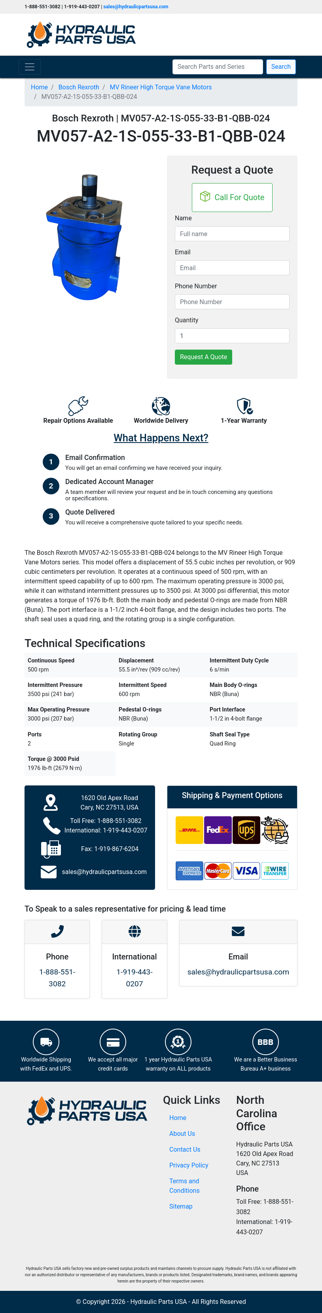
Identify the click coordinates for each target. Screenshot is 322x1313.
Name (183, 218)
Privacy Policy (188, 1165)
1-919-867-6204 (116, 849)
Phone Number (196, 286)
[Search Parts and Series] (217, 66)
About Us (182, 1133)
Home (177, 1118)
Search (281, 66)
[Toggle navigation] (30, 67)
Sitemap (181, 1206)
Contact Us (185, 1149)
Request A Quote (203, 357)
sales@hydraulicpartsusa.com (135, 6)
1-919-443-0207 (125, 830)
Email (183, 252)
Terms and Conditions (184, 1185)
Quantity (186, 320)
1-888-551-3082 (119, 821)
